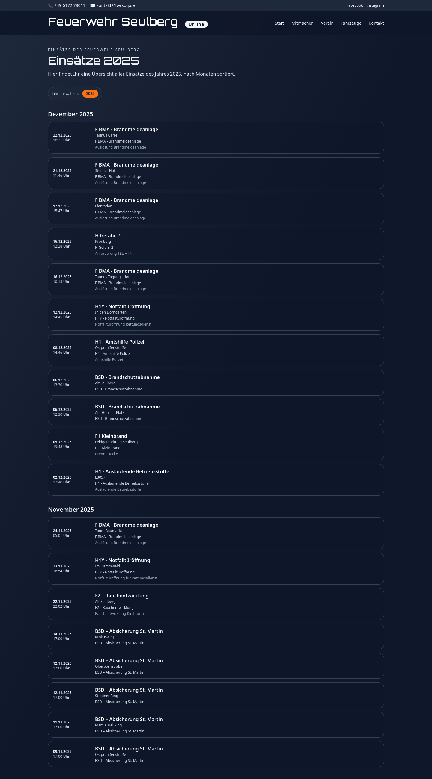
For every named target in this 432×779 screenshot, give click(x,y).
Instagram (375, 5)
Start (279, 23)
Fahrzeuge (351, 23)
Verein (327, 23)
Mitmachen (303, 23)
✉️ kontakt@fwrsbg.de (112, 5)
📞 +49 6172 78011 (66, 5)
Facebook (355, 5)
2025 (90, 93)
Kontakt (376, 23)
